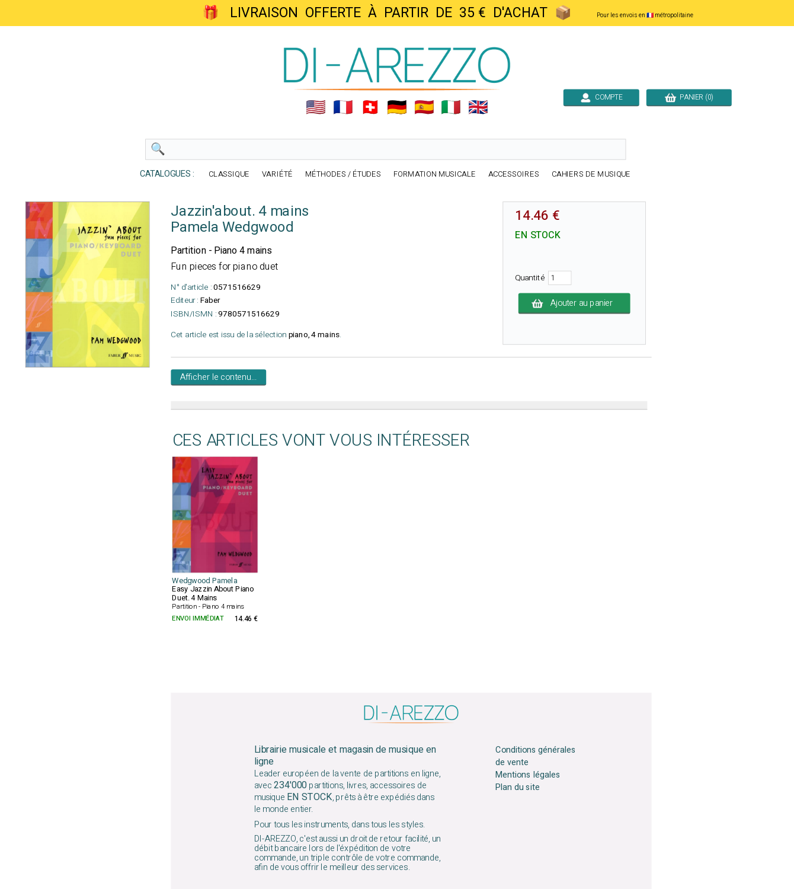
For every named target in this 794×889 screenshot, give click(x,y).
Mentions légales (528, 775)
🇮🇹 (451, 107)
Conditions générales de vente (535, 756)
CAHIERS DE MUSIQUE (591, 174)
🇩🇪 (397, 107)
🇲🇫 (343, 107)
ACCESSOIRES (513, 174)
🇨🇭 (370, 107)
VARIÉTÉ (277, 174)
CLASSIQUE (229, 174)
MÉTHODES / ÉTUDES (343, 174)
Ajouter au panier (574, 303)
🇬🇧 (478, 107)
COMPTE (601, 97)
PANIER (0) (689, 97)
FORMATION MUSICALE (434, 174)
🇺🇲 (316, 107)
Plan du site (517, 787)
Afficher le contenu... (218, 377)
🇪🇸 (424, 107)
